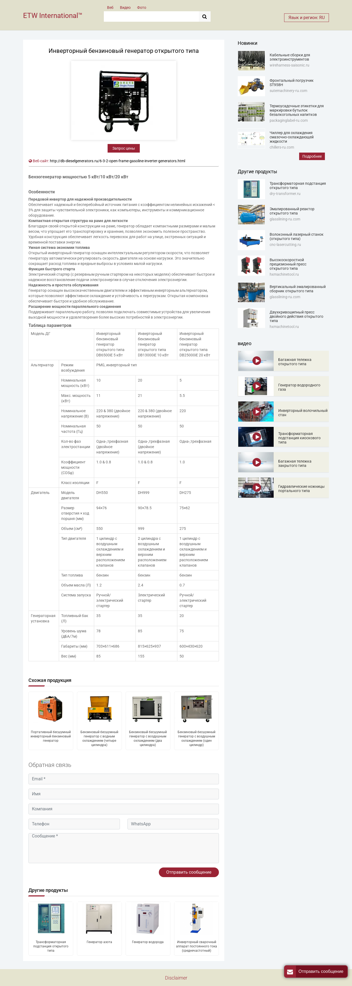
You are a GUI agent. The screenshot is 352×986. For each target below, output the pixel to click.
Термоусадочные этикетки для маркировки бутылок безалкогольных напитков (297, 110)
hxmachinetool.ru (284, 274)
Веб (110, 7)
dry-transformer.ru (285, 193)
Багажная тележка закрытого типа (294, 463)
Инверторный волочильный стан (303, 412)
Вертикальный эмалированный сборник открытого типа (298, 289)
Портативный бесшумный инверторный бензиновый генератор (51, 736)
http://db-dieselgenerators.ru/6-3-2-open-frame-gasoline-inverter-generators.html (117, 161)
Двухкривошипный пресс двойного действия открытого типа (296, 316)
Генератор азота (99, 942)
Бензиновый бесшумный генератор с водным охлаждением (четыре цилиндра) (99, 738)
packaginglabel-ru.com (289, 120)
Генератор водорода (148, 942)
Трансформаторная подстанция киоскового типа (299, 437)
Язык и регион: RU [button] (306, 17)
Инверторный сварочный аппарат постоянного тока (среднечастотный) (196, 946)
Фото (141, 7)
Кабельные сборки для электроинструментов (290, 57)
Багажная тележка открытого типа (294, 361)
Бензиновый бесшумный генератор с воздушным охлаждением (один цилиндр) (196, 738)
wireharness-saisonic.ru (289, 65)
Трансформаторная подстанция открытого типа (50, 946)
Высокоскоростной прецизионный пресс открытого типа (288, 264)
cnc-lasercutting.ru (285, 244)
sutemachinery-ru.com (288, 90)
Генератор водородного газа (299, 387)
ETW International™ (52, 16)
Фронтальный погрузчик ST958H (292, 82)
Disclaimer (176, 978)
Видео (125, 7)
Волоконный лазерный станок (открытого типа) (297, 236)
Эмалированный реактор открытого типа (292, 211)
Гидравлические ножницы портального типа (301, 488)
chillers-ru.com (282, 147)
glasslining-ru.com (285, 219)
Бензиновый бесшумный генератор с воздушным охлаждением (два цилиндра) (148, 738)
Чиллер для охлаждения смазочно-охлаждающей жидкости (292, 137)
